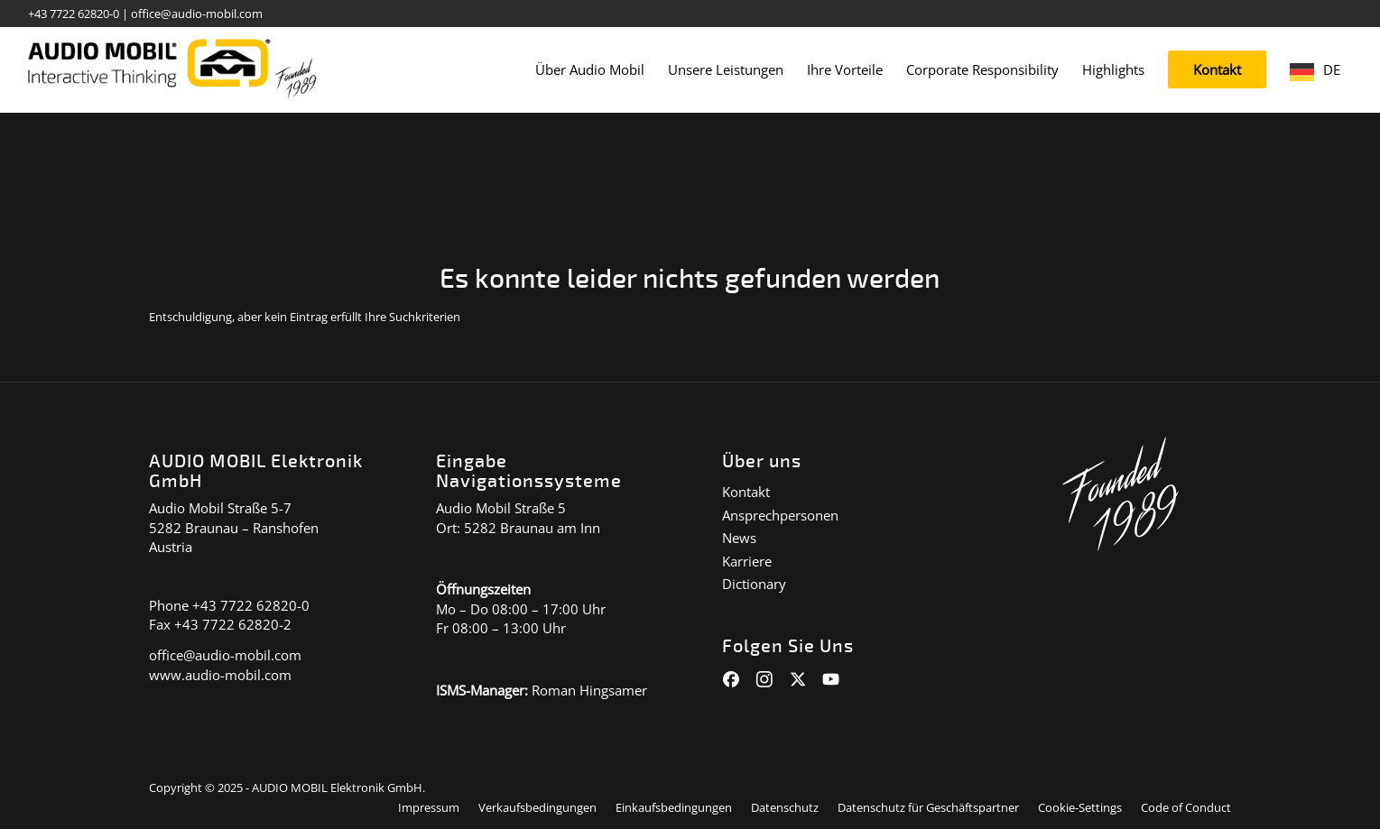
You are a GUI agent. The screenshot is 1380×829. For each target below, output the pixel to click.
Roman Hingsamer (589, 690)
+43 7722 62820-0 (73, 13)
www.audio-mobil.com (220, 675)
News (739, 538)
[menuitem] (589, 70)
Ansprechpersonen (780, 515)
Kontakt (746, 492)
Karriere (747, 561)
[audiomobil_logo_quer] (173, 63)
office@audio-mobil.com (197, 13)
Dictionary (754, 584)
